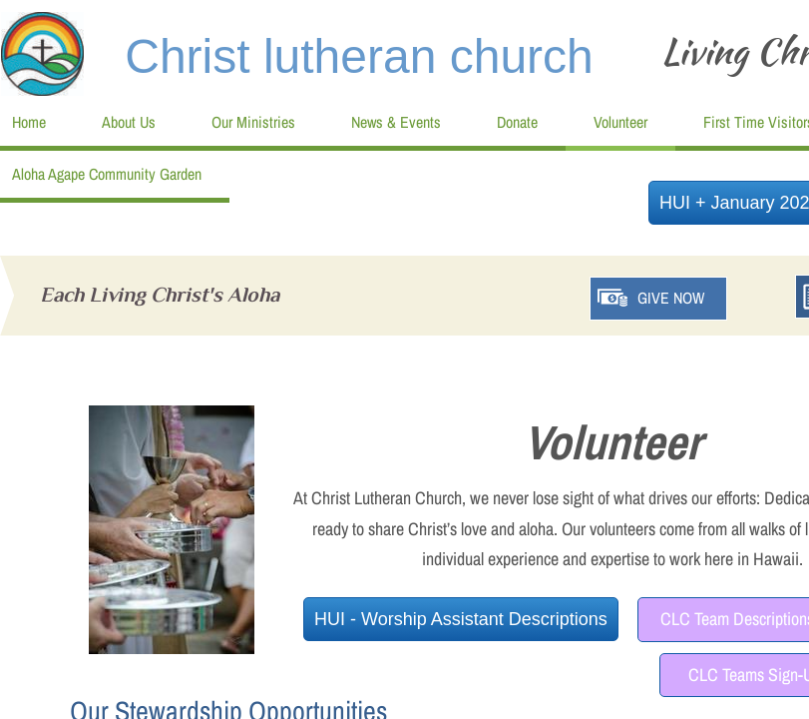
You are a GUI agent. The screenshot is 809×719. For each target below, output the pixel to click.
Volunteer (620, 122)
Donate (517, 122)
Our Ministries (253, 122)
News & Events (396, 122)
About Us (129, 122)
